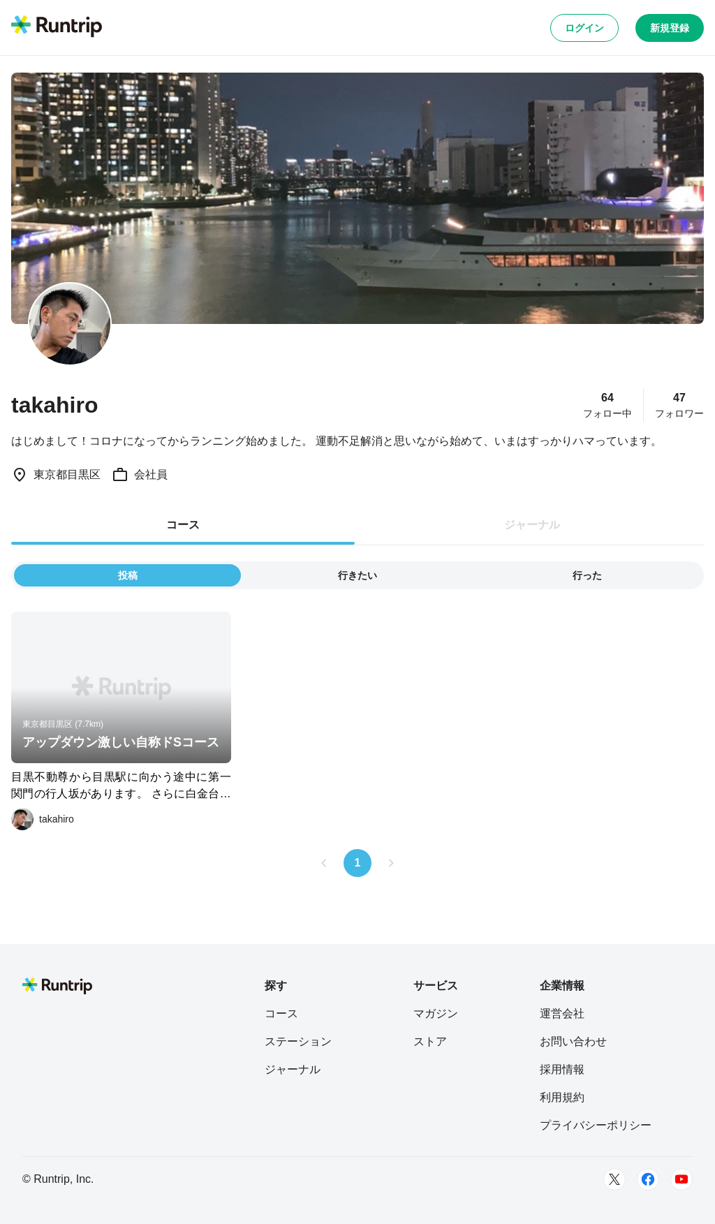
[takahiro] (42, 819)
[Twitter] (614, 1179)
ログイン (584, 28)
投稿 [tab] (128, 575)
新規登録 (669, 28)
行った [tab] (587, 575)
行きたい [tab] (357, 575)
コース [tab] (183, 525)
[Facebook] (648, 1179)
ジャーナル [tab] (532, 525)
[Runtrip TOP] (56, 27)
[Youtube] (681, 1179)
